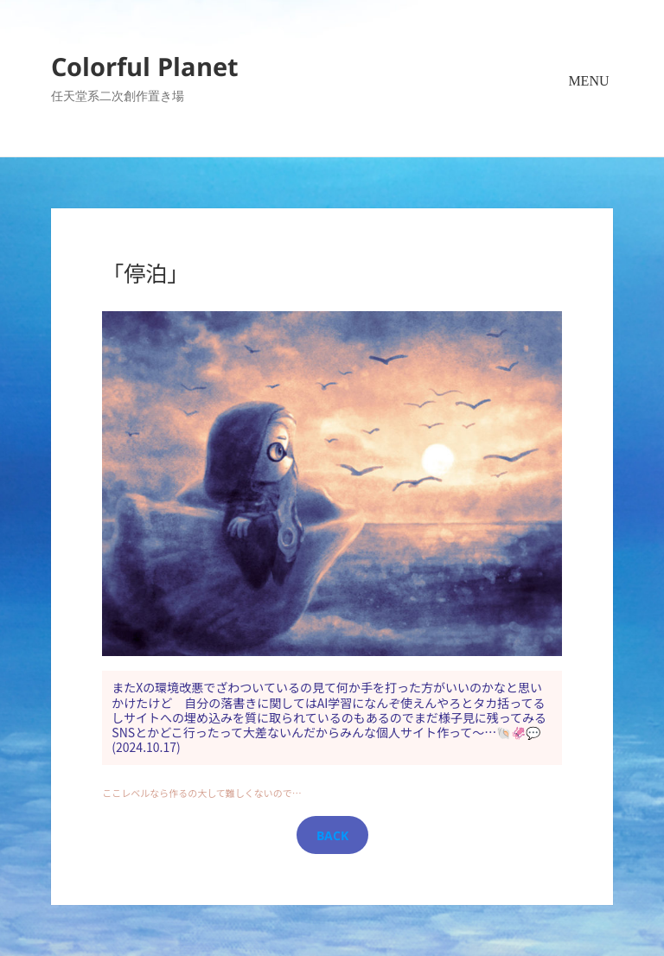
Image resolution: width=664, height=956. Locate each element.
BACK (332, 835)
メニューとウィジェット (589, 102)
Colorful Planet (145, 66)
